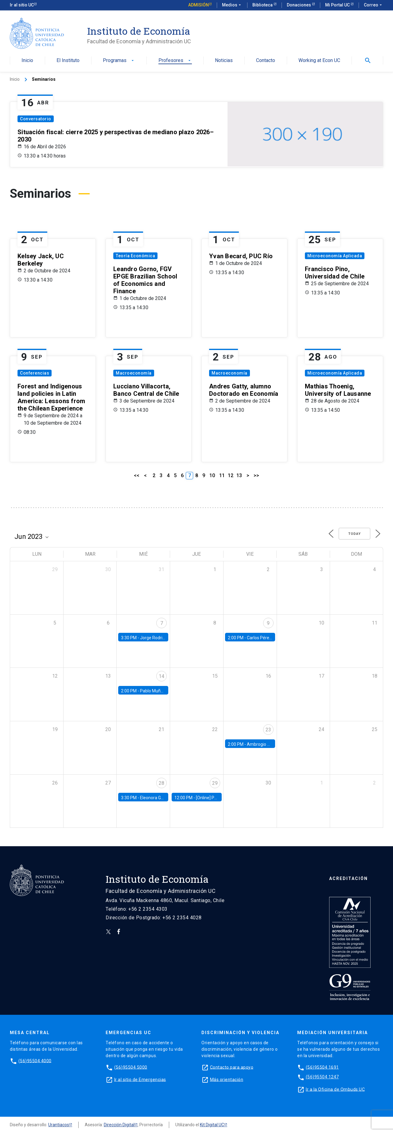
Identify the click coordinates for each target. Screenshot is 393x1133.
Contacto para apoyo (232, 1067)
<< (136, 475)
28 (161, 783)
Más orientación (226, 1079)
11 (222, 475)
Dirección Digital (119, 1124)
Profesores (175, 60)
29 (215, 783)
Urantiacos (58, 1124)
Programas (119, 60)
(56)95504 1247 (322, 1077)
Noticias (224, 60)
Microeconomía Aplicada (334, 255)
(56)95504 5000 (130, 1067)
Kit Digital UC (212, 1124)
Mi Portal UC (338, 4)
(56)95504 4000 (35, 1060)
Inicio (27, 60)
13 (239, 475)
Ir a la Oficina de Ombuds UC (335, 1089)
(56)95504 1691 (322, 1067)
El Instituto (68, 60)
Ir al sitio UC (22, 4)
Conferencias (34, 373)
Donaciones (299, 4)
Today (354, 534)
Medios (232, 5)
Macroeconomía (134, 373)
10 (212, 475)
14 (161, 676)
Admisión (198, 4)
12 (230, 475)
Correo (373, 5)
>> (256, 475)
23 (268, 730)
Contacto (265, 60)
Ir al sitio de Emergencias (140, 1079)
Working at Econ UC (319, 60)
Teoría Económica (135, 255)
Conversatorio (35, 118)
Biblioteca (263, 4)
